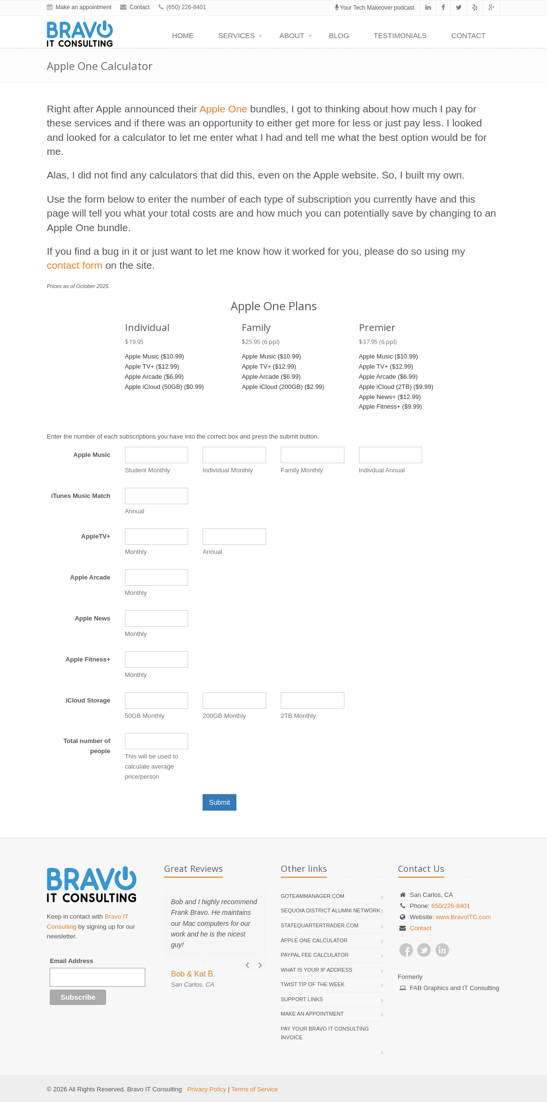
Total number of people (86, 746)
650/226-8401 (450, 905)
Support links (302, 999)
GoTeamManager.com (312, 896)
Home (183, 35)
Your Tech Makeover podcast (374, 7)
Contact (140, 7)
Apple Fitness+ (88, 659)
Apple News (92, 618)
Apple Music (91, 454)
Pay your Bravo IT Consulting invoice (325, 1033)
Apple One (223, 108)
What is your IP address (316, 970)
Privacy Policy (206, 1089)
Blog (339, 35)
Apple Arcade (90, 577)
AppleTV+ (95, 536)
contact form (75, 265)
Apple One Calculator (314, 940)
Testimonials (400, 35)
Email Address (71, 960)
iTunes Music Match (80, 495)
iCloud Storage (88, 700)
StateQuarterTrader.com (319, 925)
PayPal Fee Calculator (314, 955)
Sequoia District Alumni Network (330, 910)
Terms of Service (254, 1089)
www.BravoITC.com (463, 917)
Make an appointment (83, 7)
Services (237, 35)
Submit (219, 802)
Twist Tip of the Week (312, 984)
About (291, 35)
